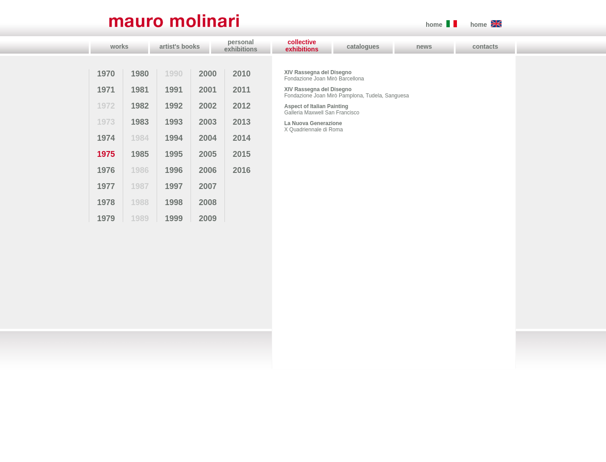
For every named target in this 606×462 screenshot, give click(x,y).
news (424, 46)
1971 (106, 89)
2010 (241, 73)
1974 (106, 138)
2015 (241, 154)
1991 (174, 89)
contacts (485, 46)
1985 (140, 154)
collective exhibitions (302, 45)
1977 (106, 186)
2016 (241, 170)
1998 (174, 202)
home (434, 24)
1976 (106, 170)
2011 (241, 89)
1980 (140, 73)
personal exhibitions (240, 45)
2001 (207, 89)
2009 (207, 218)
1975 (106, 154)
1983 (140, 122)
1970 (106, 73)
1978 (106, 202)
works (119, 46)
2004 (207, 138)
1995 (174, 154)
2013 (241, 122)
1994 (174, 138)
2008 (207, 202)
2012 (241, 105)
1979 (106, 218)
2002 (207, 105)
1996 (174, 170)
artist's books (179, 46)
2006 (207, 170)
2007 (207, 186)
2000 (207, 73)
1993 (174, 122)
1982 (140, 105)
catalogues (363, 46)
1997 (174, 186)
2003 (207, 122)
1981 (140, 89)
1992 (174, 105)
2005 (207, 154)
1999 (174, 218)
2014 (241, 138)
